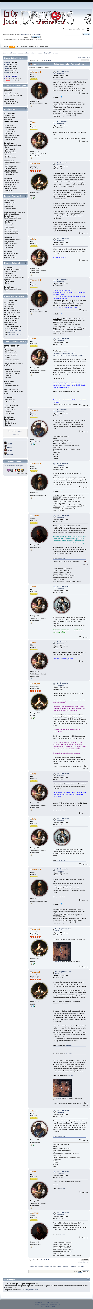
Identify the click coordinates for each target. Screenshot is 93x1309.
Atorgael (36, 163)
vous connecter (24, 34)
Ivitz (34, 122)
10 (44, 60)
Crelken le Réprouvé (15, 330)
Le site (11, 431)
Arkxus (6, 64)
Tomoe (9, 447)
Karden (6, 72)
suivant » (87, 57)
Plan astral (11, 332)
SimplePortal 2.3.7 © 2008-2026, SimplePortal (47, 1304)
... (42, 60)
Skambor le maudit (14, 334)
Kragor (35, 410)
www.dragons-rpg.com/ (30, 1290)
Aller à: (75, 1271)
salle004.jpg (57, 1098)
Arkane (9, 451)
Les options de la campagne (13, 466)
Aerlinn (9, 444)
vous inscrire (37, 34)
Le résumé (18, 431)
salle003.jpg (57, 961)
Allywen (7, 62)
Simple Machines (54, 1302)
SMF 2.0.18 (38, 1302)
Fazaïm (6, 68)
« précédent (80, 57)
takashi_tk (36, 72)
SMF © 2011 (46, 1302)
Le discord (15, 434)
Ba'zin (6, 66)
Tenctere (10, 454)
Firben (6, 70)
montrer (62, 558)
